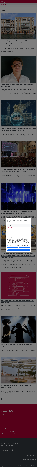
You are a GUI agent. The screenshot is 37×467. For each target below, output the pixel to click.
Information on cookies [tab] (12, 229)
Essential (10, 245)
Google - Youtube (17, 245)
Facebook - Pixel (25, 245)
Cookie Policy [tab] (10, 227)
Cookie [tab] (9, 225)
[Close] (30, 219)
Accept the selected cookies (18, 247)
